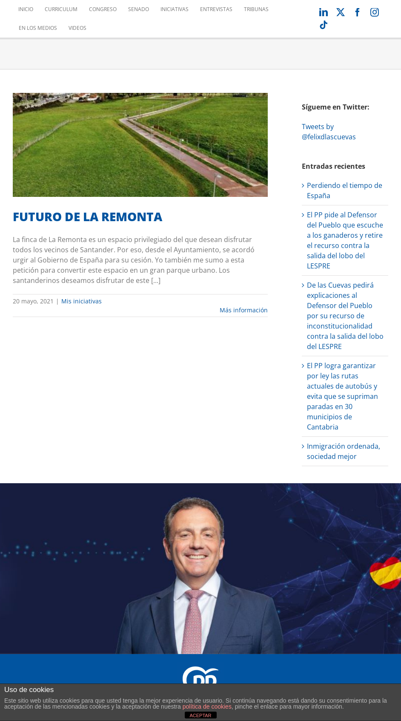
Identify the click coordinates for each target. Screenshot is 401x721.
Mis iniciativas (81, 301)
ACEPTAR (200, 715)
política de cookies (207, 706)
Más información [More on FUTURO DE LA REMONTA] (244, 310)
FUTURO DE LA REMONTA (87, 216)
